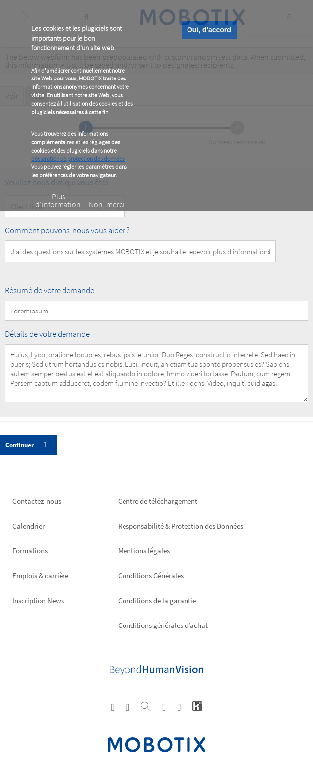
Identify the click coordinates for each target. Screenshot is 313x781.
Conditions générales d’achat (163, 625)
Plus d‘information (58, 200)
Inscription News (38, 600)
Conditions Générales (151, 575)
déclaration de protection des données (78, 158)
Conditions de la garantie (157, 600)
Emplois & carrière (40, 575)
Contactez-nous (36, 501)
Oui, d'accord (209, 30)
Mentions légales (144, 550)
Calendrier (28, 526)
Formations (30, 550)
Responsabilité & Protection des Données (180, 526)
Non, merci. (107, 204)
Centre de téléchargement (157, 501)
